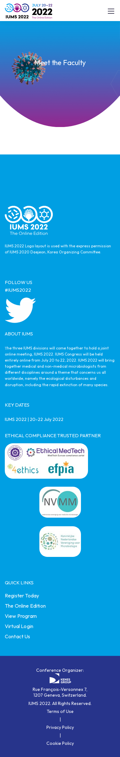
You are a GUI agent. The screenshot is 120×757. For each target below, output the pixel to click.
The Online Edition (25, 606)
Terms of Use (60, 711)
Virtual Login (19, 626)
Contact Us (17, 636)
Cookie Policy (60, 743)
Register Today (22, 595)
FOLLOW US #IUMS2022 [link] (18, 286)
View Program (21, 616)
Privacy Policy (60, 727)
